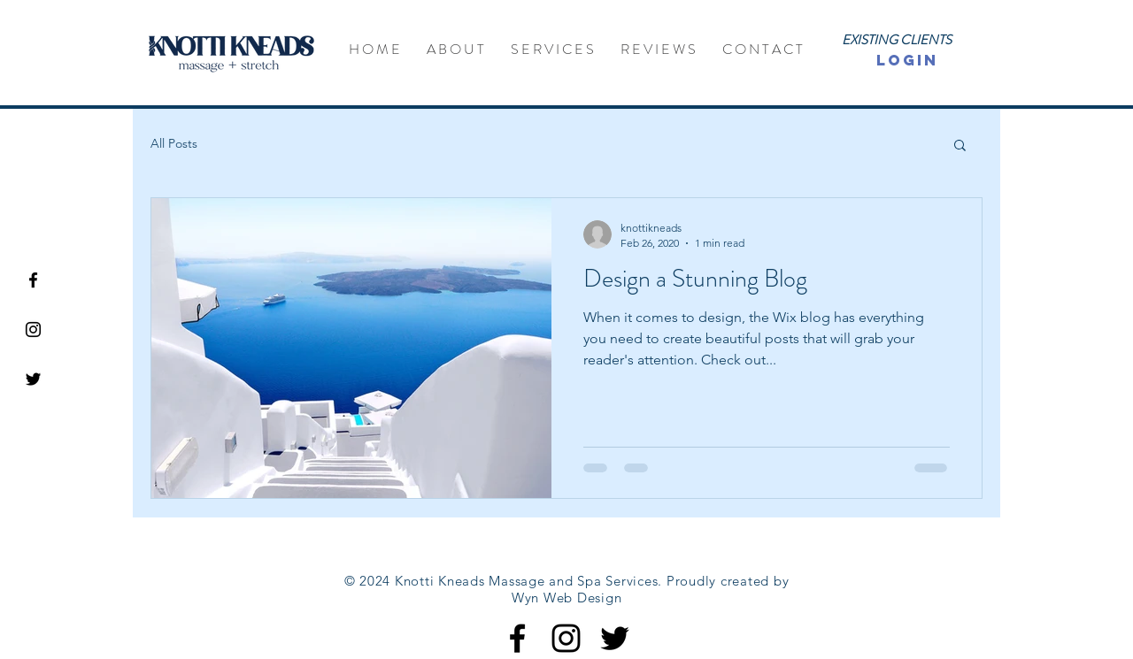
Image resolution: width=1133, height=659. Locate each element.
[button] (960, 146)
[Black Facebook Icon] (33, 280)
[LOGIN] (906, 61)
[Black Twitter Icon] (33, 379)
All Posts (173, 143)
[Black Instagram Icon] (33, 329)
